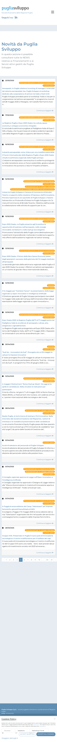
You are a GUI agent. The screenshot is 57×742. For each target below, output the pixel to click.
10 (39, 560)
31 (51, 560)
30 (47, 560)
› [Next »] (55, 560)
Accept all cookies (46, 734)
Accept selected (27, 734)
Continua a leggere (44, 111)
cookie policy (36, 724)
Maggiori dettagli (10, 738)
